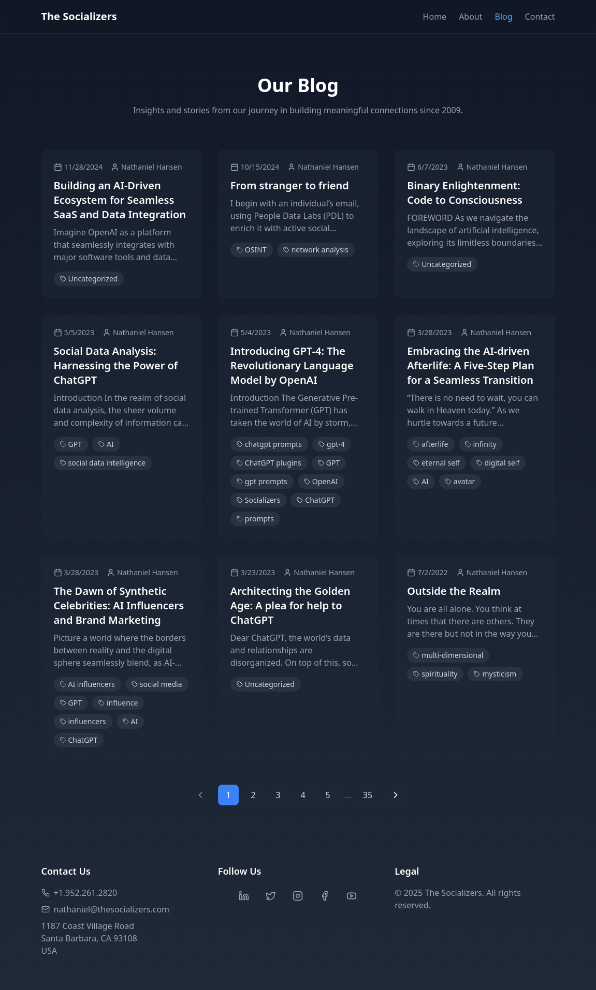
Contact (540, 16)
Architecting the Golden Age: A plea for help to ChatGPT (290, 605)
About (470, 16)
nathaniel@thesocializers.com (105, 909)
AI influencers (87, 684)
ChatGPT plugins (269, 463)
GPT (71, 444)
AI (106, 444)
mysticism (495, 674)
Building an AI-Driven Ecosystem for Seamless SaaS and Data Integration (120, 199)
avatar (460, 481)
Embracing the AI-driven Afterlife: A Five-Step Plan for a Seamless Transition (470, 365)
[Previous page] (200, 795)
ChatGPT (316, 500)
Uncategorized (89, 278)
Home (435, 16)
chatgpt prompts (269, 444)
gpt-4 (331, 444)
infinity (481, 444)
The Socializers (79, 16)
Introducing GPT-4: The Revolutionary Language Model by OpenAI (292, 365)
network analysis (315, 249)
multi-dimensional (448, 655)
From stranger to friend (289, 185)
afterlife (430, 444)
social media (157, 684)
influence (118, 703)
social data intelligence (103, 463)
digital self (498, 463)
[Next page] (395, 795)
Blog (504, 16)
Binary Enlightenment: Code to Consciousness (464, 192)
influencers (83, 721)
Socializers (259, 500)
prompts (255, 518)
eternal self (436, 463)
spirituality (435, 674)
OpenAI (321, 481)
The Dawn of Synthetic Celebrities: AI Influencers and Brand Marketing (119, 605)
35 (367, 795)
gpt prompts (262, 481)
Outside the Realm (453, 591)
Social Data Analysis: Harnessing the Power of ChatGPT (116, 365)
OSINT (252, 249)
